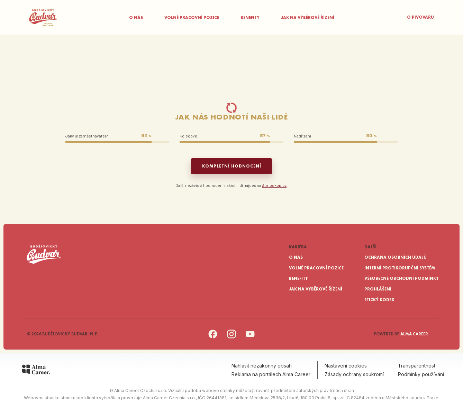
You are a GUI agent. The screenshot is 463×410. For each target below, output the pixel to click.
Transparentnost (416, 366)
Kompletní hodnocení (231, 166)
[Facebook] (213, 337)
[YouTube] (250, 337)
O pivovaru (420, 17)
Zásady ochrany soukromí (354, 374)
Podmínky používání (421, 374)
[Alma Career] (36, 370)
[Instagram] (231, 337)
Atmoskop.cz (274, 185)
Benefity (250, 17)
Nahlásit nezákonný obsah (262, 366)
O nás (136, 17)
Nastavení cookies (346, 366)
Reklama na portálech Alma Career (271, 374)
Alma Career (414, 334)
